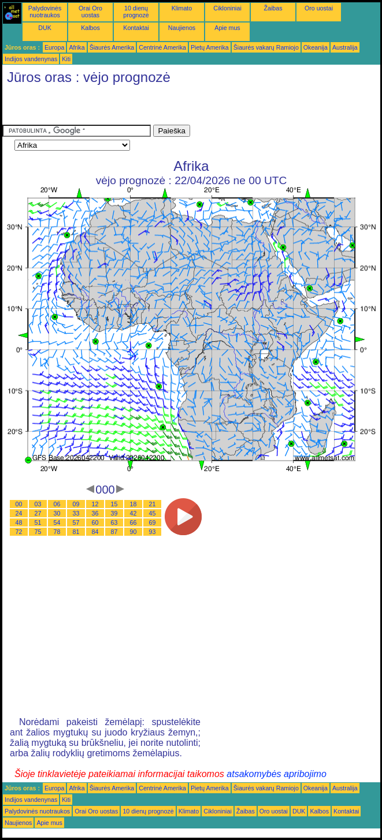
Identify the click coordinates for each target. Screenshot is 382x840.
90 (133, 531)
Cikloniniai (227, 8)
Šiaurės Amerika (112, 47)
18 (133, 504)
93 (152, 531)
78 (57, 531)
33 (76, 513)
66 (133, 522)
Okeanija (315, 47)
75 (38, 531)
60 (95, 522)
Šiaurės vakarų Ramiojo (266, 47)
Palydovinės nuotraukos (44, 11)
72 (19, 531)
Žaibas (273, 8)
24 (19, 513)
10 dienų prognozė (136, 11)
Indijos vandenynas (31, 58)
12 (95, 504)
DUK (44, 27)
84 (95, 531)
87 (114, 531)
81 (76, 531)
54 (57, 522)
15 (114, 504)
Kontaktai (136, 27)
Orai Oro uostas (90, 11)
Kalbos (90, 27)
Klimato (182, 8)
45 (152, 513)
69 (152, 522)
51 (38, 522)
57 (76, 522)
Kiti (66, 58)
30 (57, 513)
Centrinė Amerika (162, 47)
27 (38, 513)
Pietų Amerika (210, 47)
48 (19, 522)
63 (114, 522)
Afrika (76, 47)
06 (57, 504)
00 (19, 504)
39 (114, 513)
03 (38, 504)
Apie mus (227, 27)
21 (152, 504)
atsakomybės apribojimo (277, 774)
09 (76, 504)
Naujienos (181, 27)
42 (133, 513)
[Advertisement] (137, 107)
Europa (54, 47)
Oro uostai (319, 8)
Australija (345, 47)
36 (95, 513)
